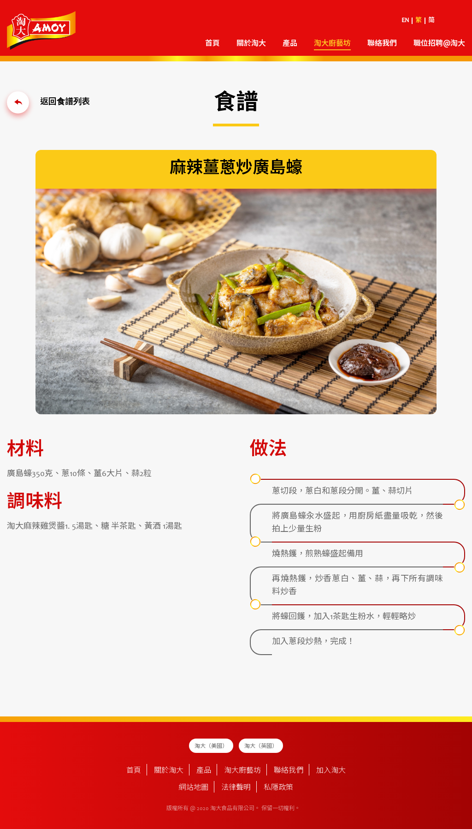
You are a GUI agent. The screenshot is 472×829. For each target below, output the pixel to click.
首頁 (212, 44)
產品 (290, 44)
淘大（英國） (260, 746)
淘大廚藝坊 (332, 44)
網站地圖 (193, 788)
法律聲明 (236, 788)
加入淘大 (331, 771)
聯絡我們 (382, 44)
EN (405, 21)
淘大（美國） (211, 746)
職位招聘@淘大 (439, 44)
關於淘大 (251, 44)
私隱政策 (278, 788)
